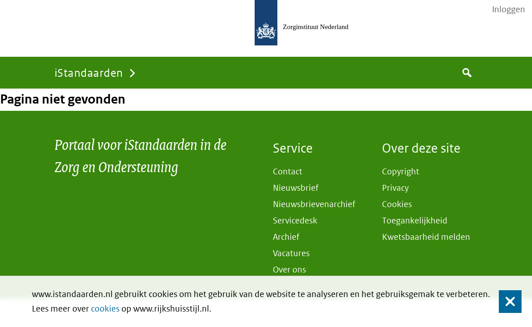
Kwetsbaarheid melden (426, 237)
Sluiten (506, 301)
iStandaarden (89, 72)
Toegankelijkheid (414, 220)
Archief (286, 237)
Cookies (397, 204)
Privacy (395, 188)
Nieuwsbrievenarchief (314, 204)
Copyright (400, 171)
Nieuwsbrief (295, 188)
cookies (105, 308)
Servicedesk (295, 220)
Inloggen (508, 9)
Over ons (289, 269)
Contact (287, 171)
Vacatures (291, 253)
